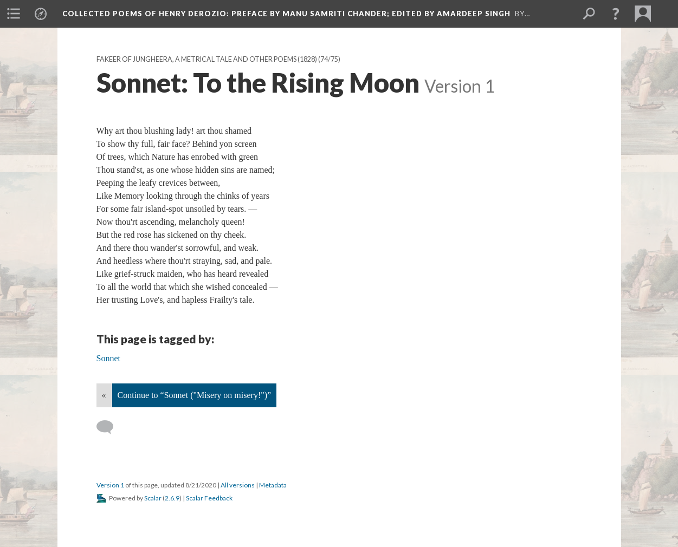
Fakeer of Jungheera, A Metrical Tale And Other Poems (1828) (206, 59)
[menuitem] (13, 13)
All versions (238, 485)
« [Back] (104, 395)
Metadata (273, 485)
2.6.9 (172, 498)
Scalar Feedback (209, 498)
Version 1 (110, 485)
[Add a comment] (109, 427)
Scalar (153, 498)
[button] (615, 13)
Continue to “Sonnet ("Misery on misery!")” (195, 395)
